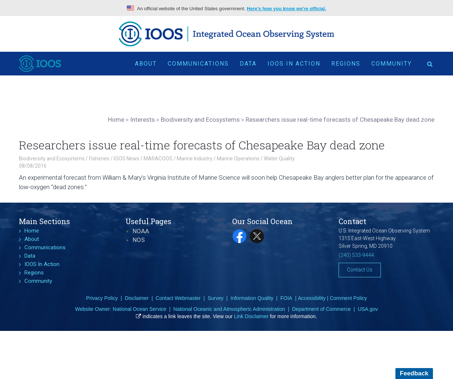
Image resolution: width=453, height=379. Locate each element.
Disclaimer (137, 298)
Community (391, 63)
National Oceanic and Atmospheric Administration (229, 309)
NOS (139, 239)
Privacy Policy (102, 298)
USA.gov (368, 309)
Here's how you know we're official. (286, 8)
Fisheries (99, 158)
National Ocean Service (139, 309)
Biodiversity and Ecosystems (52, 158)
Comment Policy (348, 298)
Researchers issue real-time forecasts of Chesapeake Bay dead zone (202, 145)
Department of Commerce (321, 309)
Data (248, 63)
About (146, 63)
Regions (345, 63)
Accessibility (311, 298)
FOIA (286, 298)
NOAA (141, 231)
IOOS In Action (293, 63)
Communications (198, 63)
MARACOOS (158, 158)
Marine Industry (194, 158)
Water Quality (279, 158)
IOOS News (126, 158)
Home (31, 230)
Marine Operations (238, 158)
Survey (216, 298)
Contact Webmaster (178, 298)
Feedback (414, 373)
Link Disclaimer (251, 316)
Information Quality (252, 298)
